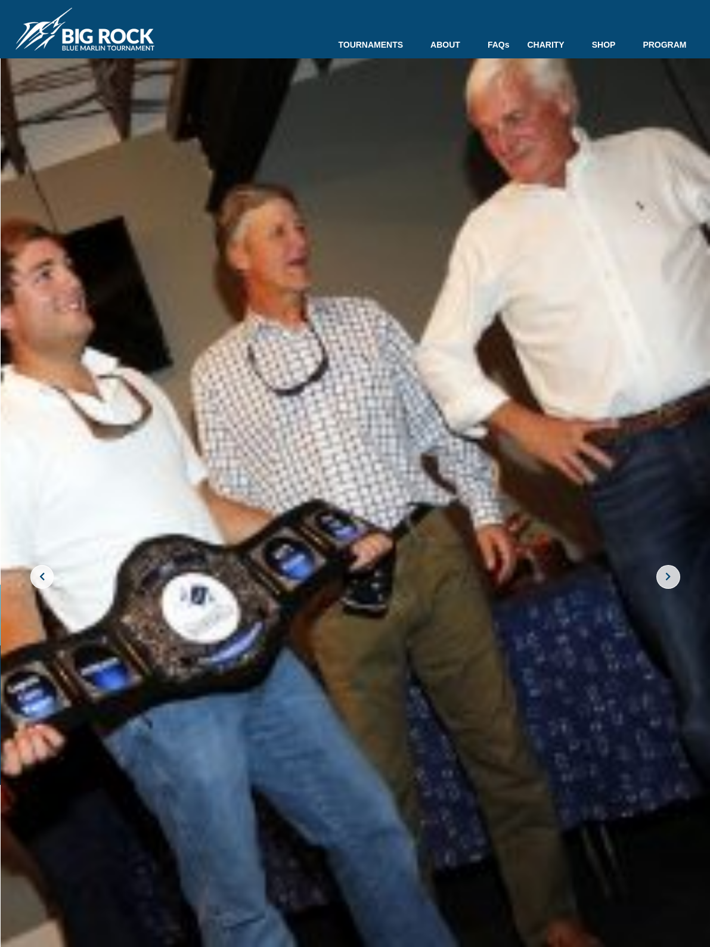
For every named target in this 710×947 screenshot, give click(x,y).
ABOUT (450, 45)
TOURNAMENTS (375, 45)
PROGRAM (664, 44)
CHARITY (550, 45)
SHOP (608, 45)
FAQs (499, 44)
